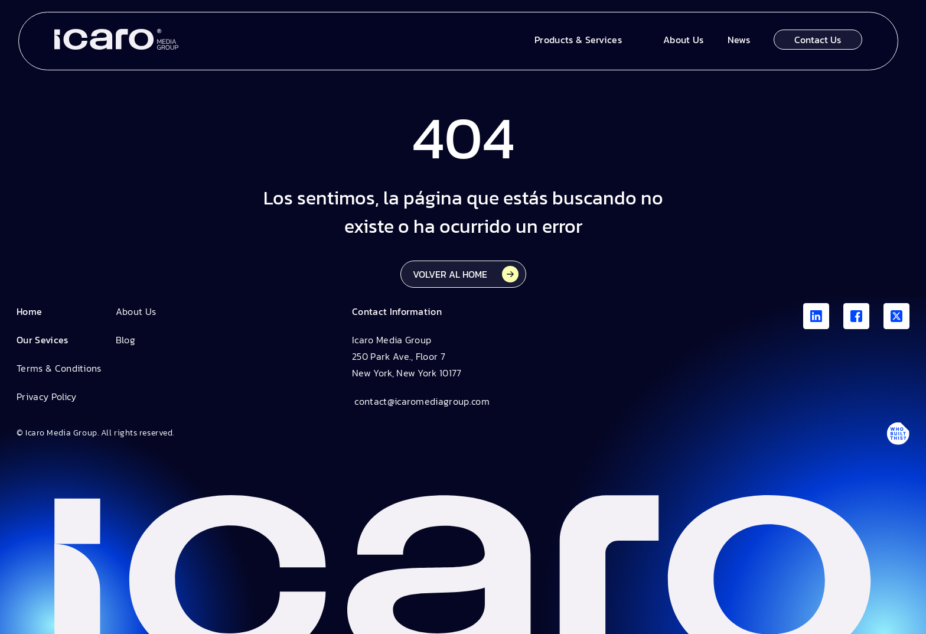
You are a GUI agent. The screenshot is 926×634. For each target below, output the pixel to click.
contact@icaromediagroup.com (421, 401)
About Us (136, 311)
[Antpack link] (897, 433)
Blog (125, 340)
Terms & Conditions (59, 368)
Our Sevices (43, 340)
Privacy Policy (46, 396)
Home (29, 311)
